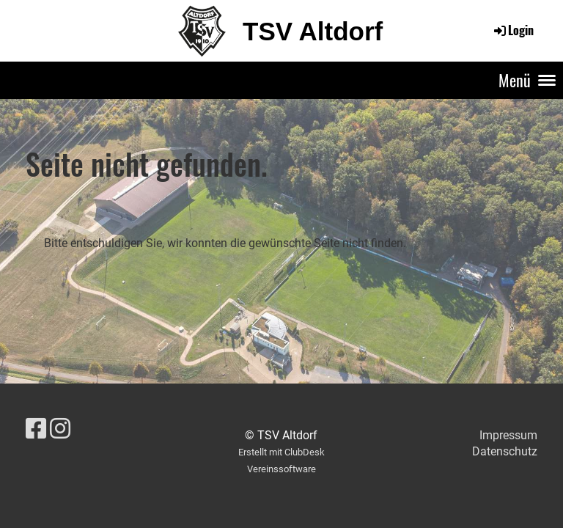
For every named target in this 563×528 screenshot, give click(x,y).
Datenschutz (504, 451)
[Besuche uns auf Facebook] (36, 429)
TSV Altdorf (313, 31)
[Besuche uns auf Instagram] (60, 429)
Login (513, 30)
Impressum (508, 435)
